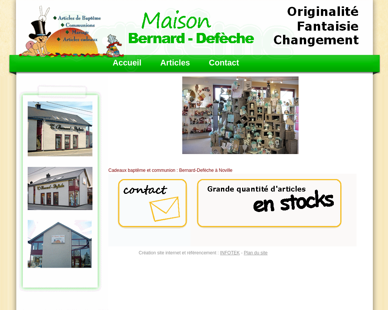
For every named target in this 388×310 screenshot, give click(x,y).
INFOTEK (230, 252)
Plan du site (256, 252)
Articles (175, 63)
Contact (224, 63)
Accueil (127, 63)
